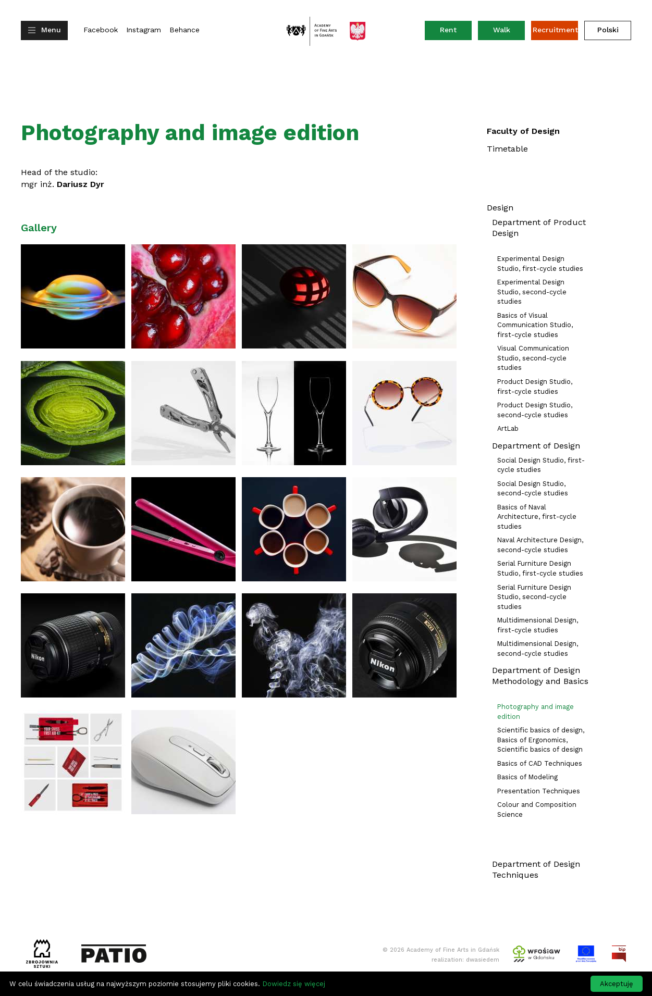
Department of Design (536, 446)
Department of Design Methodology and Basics (540, 675)
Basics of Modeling (527, 777)
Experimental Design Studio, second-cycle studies (532, 291)
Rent (456, 32)
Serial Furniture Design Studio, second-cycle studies (534, 597)
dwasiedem (482, 959)
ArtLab (508, 428)
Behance (184, 29)
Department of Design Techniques (536, 869)
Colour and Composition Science (536, 809)
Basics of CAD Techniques (539, 763)
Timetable (507, 149)
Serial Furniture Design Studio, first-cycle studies (540, 568)
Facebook (100, 29)
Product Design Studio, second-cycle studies (534, 410)
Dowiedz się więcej (293, 984)
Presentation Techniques (538, 791)
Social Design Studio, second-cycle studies (532, 488)
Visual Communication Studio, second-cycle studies (533, 357)
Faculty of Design (523, 131)
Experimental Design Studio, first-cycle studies (540, 263)
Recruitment (555, 30)
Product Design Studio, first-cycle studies (534, 386)
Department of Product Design (539, 227)
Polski (608, 30)
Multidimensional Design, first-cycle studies (537, 625)
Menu (51, 30)
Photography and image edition (535, 711)
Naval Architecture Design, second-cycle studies (540, 545)
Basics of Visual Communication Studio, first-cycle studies (535, 325)
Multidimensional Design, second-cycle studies (537, 648)
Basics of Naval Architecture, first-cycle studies (536, 516)
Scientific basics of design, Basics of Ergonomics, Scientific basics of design (540, 739)
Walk (501, 30)
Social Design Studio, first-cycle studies (541, 465)
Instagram (143, 29)
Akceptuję (616, 984)
